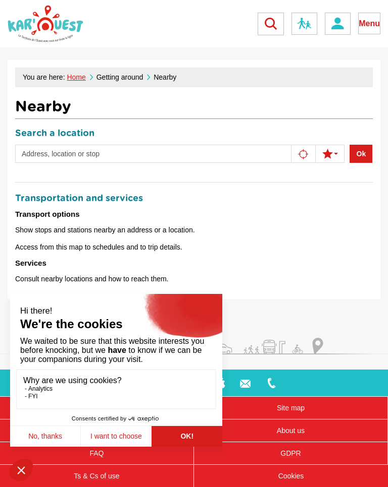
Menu (369, 23)
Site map (291, 408)
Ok (361, 154)
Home (76, 77)
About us (291, 431)
